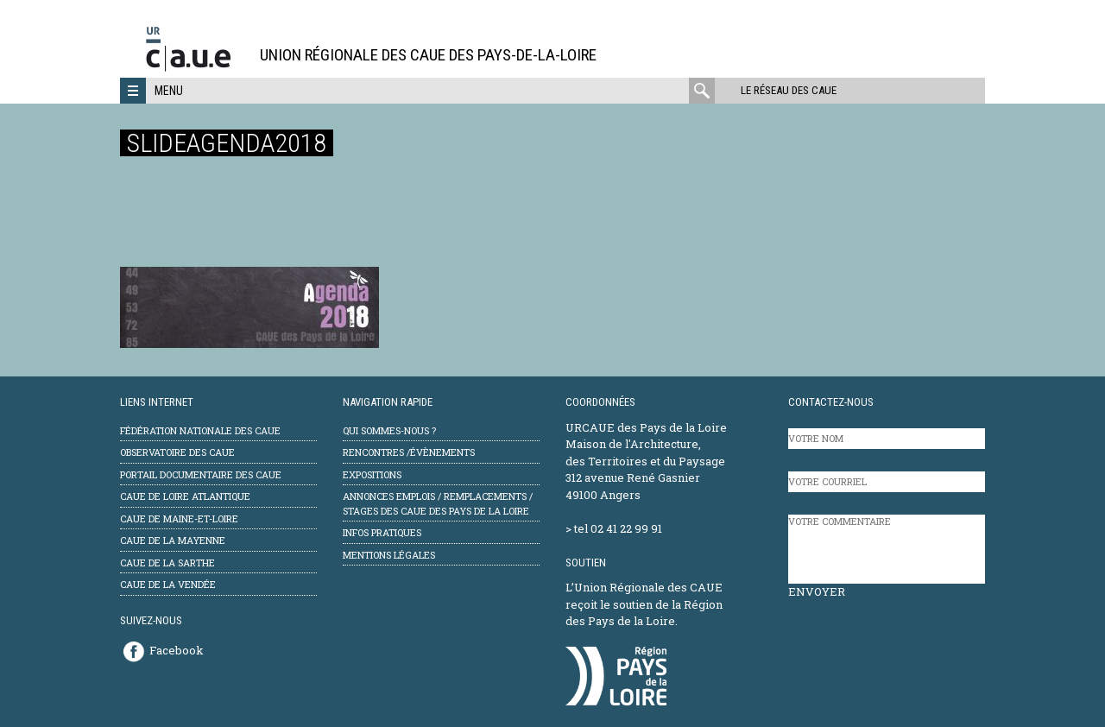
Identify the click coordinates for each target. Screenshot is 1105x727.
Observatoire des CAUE (177, 452)
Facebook (176, 650)
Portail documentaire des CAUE (200, 474)
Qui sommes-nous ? (389, 430)
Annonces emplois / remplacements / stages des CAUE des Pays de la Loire (438, 503)
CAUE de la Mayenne (172, 540)
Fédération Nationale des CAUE (200, 430)
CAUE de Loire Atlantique (185, 496)
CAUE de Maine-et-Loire (179, 518)
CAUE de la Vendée (168, 584)
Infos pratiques (382, 532)
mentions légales (389, 554)
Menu (169, 91)
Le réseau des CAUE (789, 90)
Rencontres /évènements (409, 452)
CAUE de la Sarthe (167, 562)
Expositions (372, 474)
